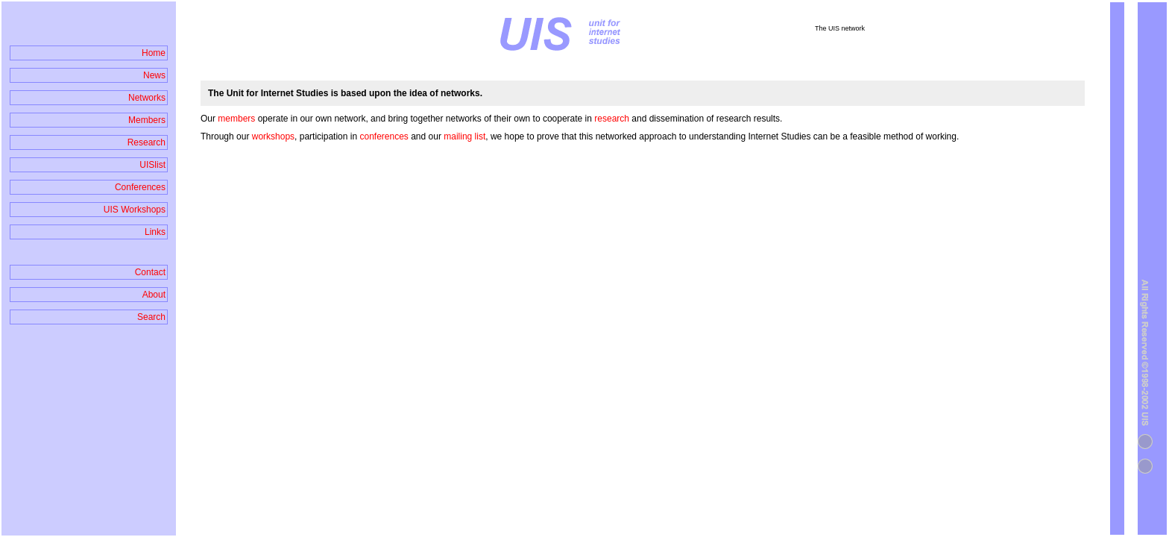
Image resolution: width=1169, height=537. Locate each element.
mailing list (464, 136)
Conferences (140, 187)
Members (147, 120)
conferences (383, 136)
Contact (150, 272)
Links (155, 232)
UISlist (152, 165)
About (154, 294)
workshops (273, 136)
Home (154, 53)
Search (151, 317)
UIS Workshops (135, 209)
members (237, 118)
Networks (147, 97)
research (612, 118)
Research (146, 142)
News (154, 75)
